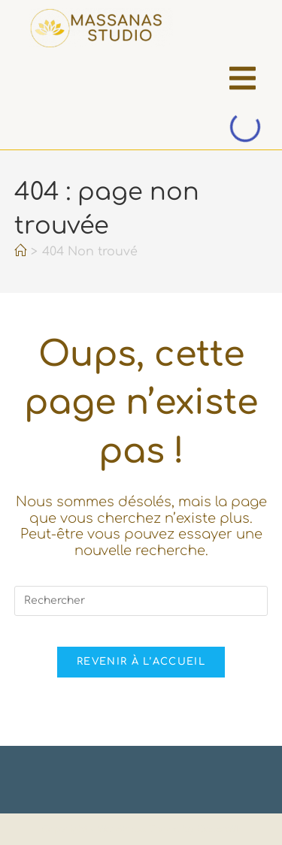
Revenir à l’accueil (141, 661)
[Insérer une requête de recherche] (141, 601)
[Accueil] (20, 251)
